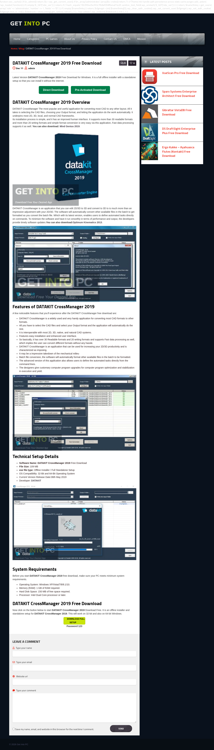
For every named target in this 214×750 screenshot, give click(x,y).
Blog (21, 48)
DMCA (126, 39)
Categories (33, 39)
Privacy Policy (89, 39)
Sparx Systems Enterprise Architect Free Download (179, 93)
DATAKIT (36, 480)
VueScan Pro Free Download (180, 73)
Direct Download (53, 90)
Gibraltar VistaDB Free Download (177, 112)
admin (31, 68)
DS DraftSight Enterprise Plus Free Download (178, 130)
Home (17, 39)
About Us (69, 39)
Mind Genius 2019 (70, 126)
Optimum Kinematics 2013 (87, 222)
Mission (141, 39)
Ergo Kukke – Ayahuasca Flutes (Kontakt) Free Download (178, 151)
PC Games (52, 39)
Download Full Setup (76, 621)
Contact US (110, 39)
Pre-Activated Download (90, 90)
